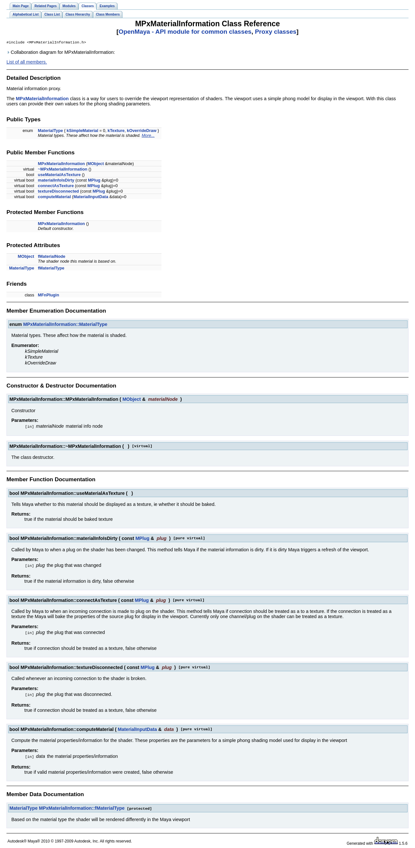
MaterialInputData (90, 197)
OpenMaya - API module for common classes (185, 31)
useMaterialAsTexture (59, 175)
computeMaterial (54, 197)
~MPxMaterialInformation (63, 169)
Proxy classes (275, 31)
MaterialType (50, 131)
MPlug (94, 180)
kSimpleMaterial (82, 131)
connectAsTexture (56, 186)
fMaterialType (51, 268)
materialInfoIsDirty (56, 180)
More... (148, 136)
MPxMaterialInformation (42, 99)
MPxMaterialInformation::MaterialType (65, 325)
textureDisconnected (58, 191)
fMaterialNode (51, 257)
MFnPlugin (48, 295)
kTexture (116, 131)
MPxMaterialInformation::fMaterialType (81, 807)
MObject (96, 164)
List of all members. (26, 62)
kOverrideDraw (141, 131)
